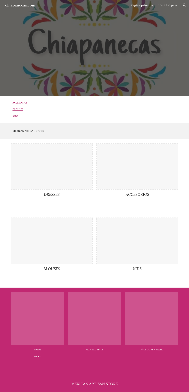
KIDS (15, 116)
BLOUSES (18, 109)
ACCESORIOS (20, 102)
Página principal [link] (142, 5)
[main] (94, 131)
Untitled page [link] (168, 5)
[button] (184, 5)
